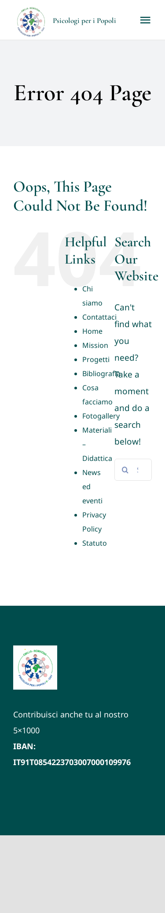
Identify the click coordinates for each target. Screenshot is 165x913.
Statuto (94, 543)
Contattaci (99, 317)
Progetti (96, 359)
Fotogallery (101, 416)
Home (92, 331)
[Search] (125, 470)
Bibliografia (101, 373)
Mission (95, 345)
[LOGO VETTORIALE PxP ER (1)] (35, 649)
